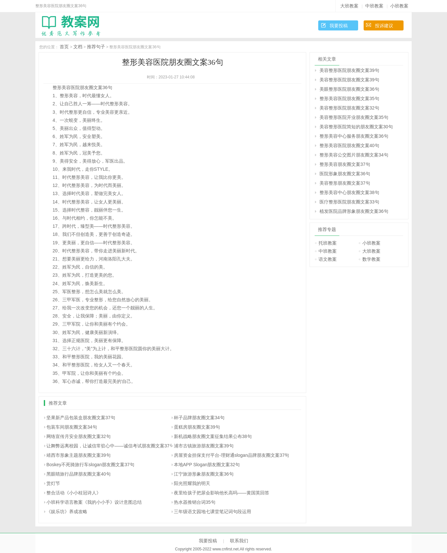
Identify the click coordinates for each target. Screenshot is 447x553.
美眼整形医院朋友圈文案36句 (349, 89)
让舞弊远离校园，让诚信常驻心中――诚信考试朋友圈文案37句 (110, 445)
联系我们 (239, 540)
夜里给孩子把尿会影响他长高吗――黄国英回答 (221, 492)
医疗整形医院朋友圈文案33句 (349, 201)
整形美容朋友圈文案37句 (345, 164)
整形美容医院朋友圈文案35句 (349, 98)
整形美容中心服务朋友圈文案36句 (354, 136)
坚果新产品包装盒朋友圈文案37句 (80, 417)
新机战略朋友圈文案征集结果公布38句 (213, 436)
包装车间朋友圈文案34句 (71, 427)
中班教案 (374, 5)
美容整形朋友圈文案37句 (345, 183)
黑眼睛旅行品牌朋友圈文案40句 (78, 474)
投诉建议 (384, 25)
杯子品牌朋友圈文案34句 (199, 417)
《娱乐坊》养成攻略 (66, 511)
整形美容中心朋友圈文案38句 (349, 192)
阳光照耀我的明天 (192, 483)
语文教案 (328, 259)
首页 (64, 46)
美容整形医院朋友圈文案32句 (349, 107)
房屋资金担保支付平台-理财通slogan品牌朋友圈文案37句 (231, 455)
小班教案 (399, 5)
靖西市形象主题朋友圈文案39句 (78, 455)
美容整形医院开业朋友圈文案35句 (354, 117)
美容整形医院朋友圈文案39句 (349, 70)
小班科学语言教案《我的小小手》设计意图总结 (94, 502)
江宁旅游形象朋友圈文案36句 (204, 474)
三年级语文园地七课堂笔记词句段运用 (212, 511)
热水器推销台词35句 (194, 502)
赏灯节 (53, 483)
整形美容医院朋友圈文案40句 (349, 145)
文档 (77, 46)
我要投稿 (339, 25)
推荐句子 (96, 46)
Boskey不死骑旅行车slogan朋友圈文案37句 (90, 464)
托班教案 (328, 243)
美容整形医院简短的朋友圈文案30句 (356, 126)
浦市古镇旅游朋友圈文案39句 (204, 445)
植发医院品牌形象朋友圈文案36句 (354, 211)
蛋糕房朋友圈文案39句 (197, 427)
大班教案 (349, 5)
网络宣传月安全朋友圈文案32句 (78, 436)
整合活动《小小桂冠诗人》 (73, 492)
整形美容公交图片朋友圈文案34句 (354, 154)
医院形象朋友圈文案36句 (345, 173)
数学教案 (371, 259)
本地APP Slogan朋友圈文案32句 (207, 464)
